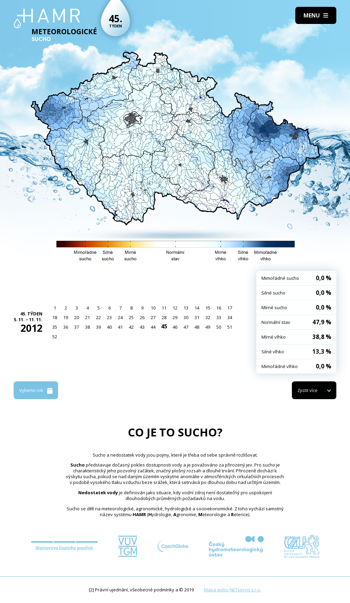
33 (218, 317)
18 (54, 317)
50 (218, 327)
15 (207, 308)
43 (142, 327)
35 (54, 327)
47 (186, 327)
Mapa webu (216, 590)
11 (164, 308)
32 (207, 317)
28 (164, 317)
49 (207, 327)
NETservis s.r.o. (245, 590)
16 (218, 308)
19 (65, 317)
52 (54, 336)
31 (196, 317)
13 (186, 308)
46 (175, 327)
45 (164, 326)
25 (131, 317)
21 (87, 317)
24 (120, 317)
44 (153, 327)
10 (153, 308)
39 (98, 327)
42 (131, 327)
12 (175, 308)
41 (120, 327)
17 (229, 308)
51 (229, 327)
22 (98, 317)
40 (109, 327)
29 (175, 317)
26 (142, 317)
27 (153, 317)
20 (76, 317)
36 (65, 327)
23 (109, 317)
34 (229, 317)
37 (76, 327)
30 (186, 317)
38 (87, 327)
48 (196, 327)
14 (196, 308)
